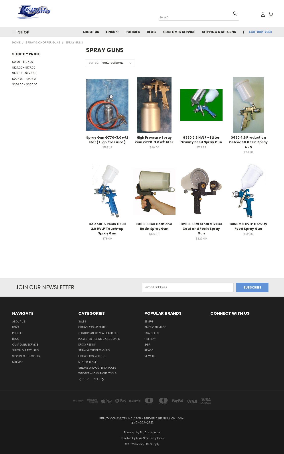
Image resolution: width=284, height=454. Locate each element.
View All (150, 356)
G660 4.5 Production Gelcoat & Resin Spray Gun (248, 142)
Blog (151, 32)
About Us (91, 32)
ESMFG (148, 321)
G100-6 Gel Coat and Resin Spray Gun (154, 226)
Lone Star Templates (150, 438)
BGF (147, 344)
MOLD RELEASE (87, 362)
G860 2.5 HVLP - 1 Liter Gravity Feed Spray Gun (201, 139)
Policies (133, 32)
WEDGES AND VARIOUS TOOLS (97, 373)
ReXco (148, 350)
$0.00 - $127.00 (22, 62)
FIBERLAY (150, 339)
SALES (82, 321)
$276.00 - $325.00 (24, 84)
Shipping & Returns (219, 32)
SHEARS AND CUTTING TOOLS (97, 367)
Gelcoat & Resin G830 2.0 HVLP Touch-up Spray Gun (107, 229)
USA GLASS (151, 333)
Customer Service (179, 32)
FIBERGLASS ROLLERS (91, 356)
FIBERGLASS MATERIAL (92, 327)
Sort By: (94, 63)
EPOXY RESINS (87, 344)
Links (112, 32)
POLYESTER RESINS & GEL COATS (99, 339)
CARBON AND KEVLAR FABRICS (98, 333)
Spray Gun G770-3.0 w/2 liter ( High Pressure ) (107, 139)
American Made (155, 327)
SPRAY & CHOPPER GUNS (94, 350)
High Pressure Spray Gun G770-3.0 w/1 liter (154, 139)
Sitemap (17, 362)
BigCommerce (150, 432)
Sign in (17, 356)
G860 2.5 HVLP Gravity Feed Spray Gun (248, 226)
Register (34, 356)
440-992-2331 (260, 32)
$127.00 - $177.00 (23, 67)
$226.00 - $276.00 (24, 79)
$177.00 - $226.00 (24, 73)
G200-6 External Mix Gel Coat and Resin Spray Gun (201, 229)
